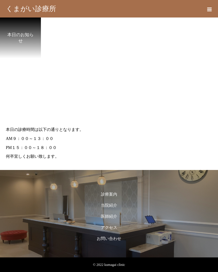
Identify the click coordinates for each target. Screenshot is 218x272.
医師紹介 (109, 216)
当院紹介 (109, 205)
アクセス (109, 227)
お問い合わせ (109, 238)
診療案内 (109, 194)
